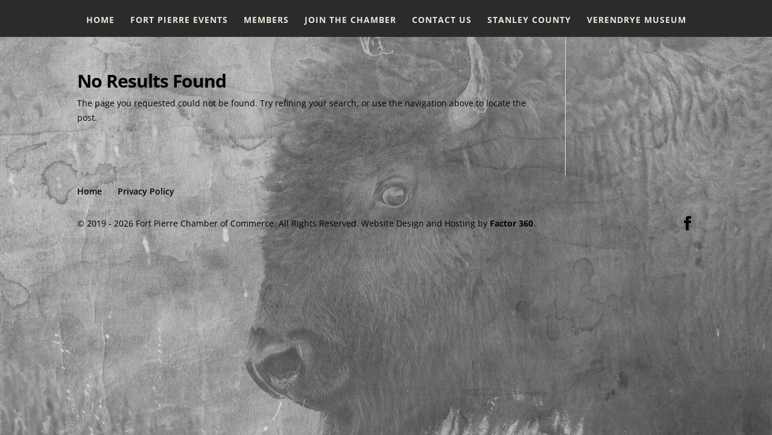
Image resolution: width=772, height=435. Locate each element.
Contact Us (442, 20)
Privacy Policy (146, 191)
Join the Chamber (350, 20)
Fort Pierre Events (179, 20)
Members (266, 20)
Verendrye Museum (636, 20)
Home (100, 20)
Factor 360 (511, 223)
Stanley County (529, 20)
